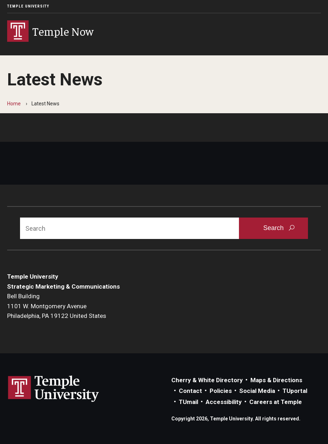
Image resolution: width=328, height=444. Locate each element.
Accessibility (224, 401)
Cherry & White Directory (207, 380)
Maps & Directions (276, 380)
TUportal (295, 390)
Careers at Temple (275, 401)
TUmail (188, 401)
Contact (190, 390)
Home (14, 103)
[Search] (129, 228)
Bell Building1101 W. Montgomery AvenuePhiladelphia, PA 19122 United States (56, 306)
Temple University (28, 6)
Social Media (257, 390)
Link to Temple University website (53, 389)
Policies (221, 390)
